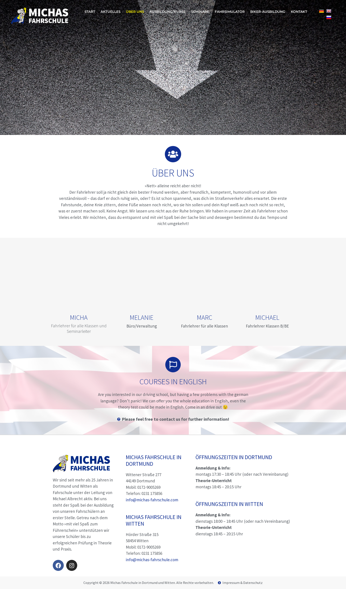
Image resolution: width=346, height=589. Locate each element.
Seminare (200, 11)
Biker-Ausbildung (267, 11)
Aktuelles (110, 11)
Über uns (135, 11)
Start (90, 11)
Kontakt (299, 11)
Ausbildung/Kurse (167, 11)
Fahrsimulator (230, 11)
